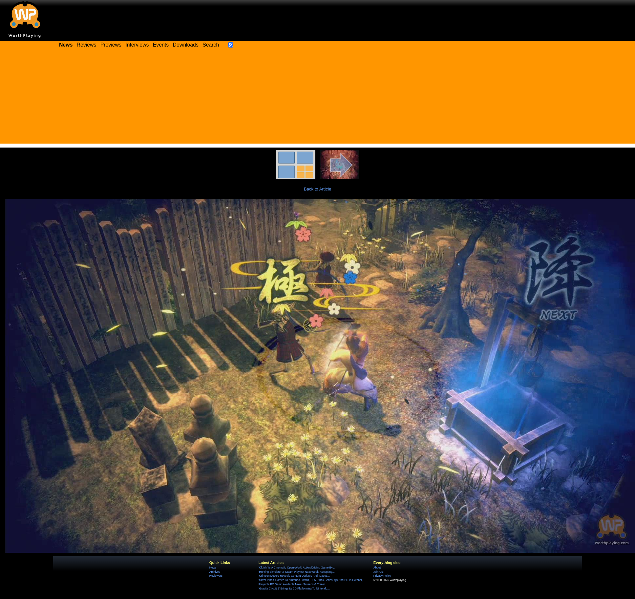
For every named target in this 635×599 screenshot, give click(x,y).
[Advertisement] (317, 98)
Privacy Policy (382, 575)
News (212, 567)
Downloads (186, 45)
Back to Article (317, 189)
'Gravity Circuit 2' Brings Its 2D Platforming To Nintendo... (294, 588)
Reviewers (215, 575)
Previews (110, 45)
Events (161, 45)
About (377, 567)
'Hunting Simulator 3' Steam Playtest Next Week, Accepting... (297, 571)
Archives (214, 571)
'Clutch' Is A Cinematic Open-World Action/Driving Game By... (297, 567)
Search (210, 45)
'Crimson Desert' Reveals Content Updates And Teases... (294, 575)
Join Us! (378, 571)
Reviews (86, 45)
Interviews (137, 45)
